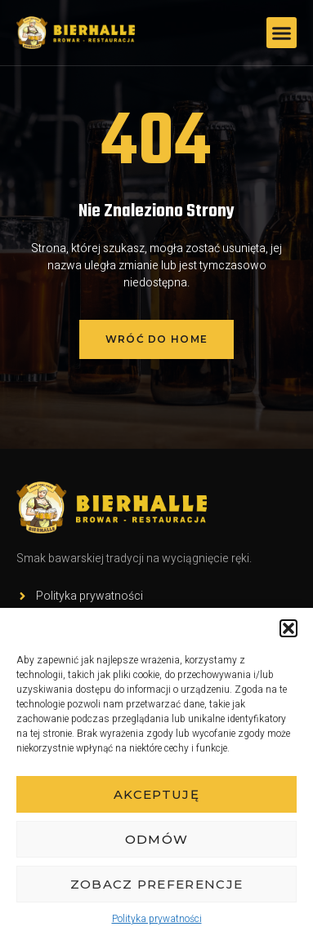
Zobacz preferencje (156, 884)
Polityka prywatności (157, 918)
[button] (288, 628)
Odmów (157, 839)
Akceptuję (156, 794)
